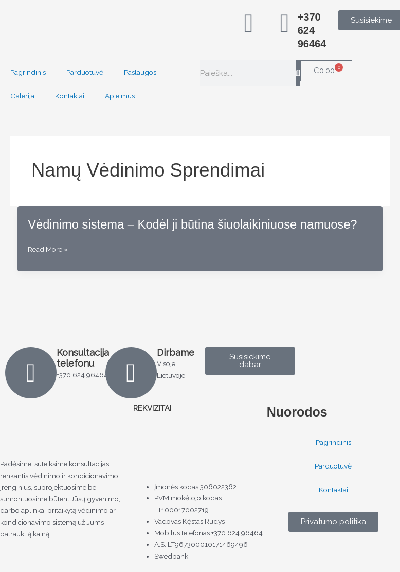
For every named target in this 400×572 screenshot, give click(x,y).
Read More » (48, 249)
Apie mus (120, 96)
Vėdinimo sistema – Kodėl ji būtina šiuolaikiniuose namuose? (192, 224)
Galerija (22, 96)
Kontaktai (69, 96)
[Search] (298, 73)
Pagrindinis (28, 72)
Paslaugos (140, 72)
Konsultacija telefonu (83, 358)
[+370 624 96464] (285, 23)
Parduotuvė (84, 72)
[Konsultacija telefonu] (31, 372)
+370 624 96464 (312, 30)
